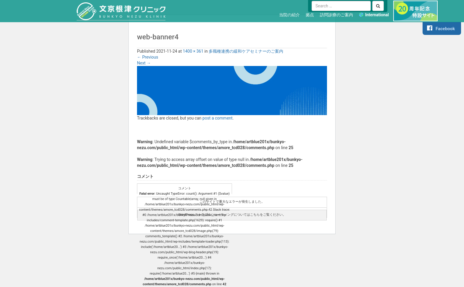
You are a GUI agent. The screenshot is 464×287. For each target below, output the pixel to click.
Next (144, 63)
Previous (147, 57)
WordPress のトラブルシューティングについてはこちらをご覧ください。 (232, 215)
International (377, 14)
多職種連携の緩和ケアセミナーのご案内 (246, 51)
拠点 (310, 14)
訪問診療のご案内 (336, 14)
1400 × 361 (193, 51)
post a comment (217, 118)
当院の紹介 (289, 14)
